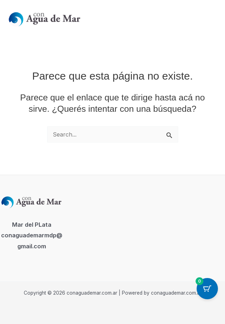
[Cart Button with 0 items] (207, 288)
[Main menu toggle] (210, 18)
